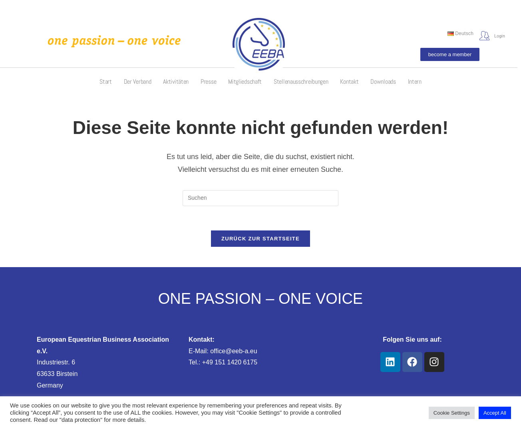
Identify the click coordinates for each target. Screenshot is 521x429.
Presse (208, 81)
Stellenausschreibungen (301, 81)
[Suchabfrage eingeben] (260, 198)
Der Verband (137, 81)
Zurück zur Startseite (260, 239)
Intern (415, 81)
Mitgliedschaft (245, 81)
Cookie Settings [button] (452, 413)
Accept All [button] (494, 413)
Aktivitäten (176, 81)
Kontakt (349, 81)
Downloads (383, 81)
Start (105, 81)
